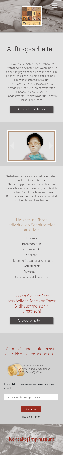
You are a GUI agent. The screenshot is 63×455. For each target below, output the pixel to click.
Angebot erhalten (31, 109)
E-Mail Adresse (29, 385)
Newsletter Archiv (31, 416)
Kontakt (17, 438)
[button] (12, 145)
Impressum (41, 438)
